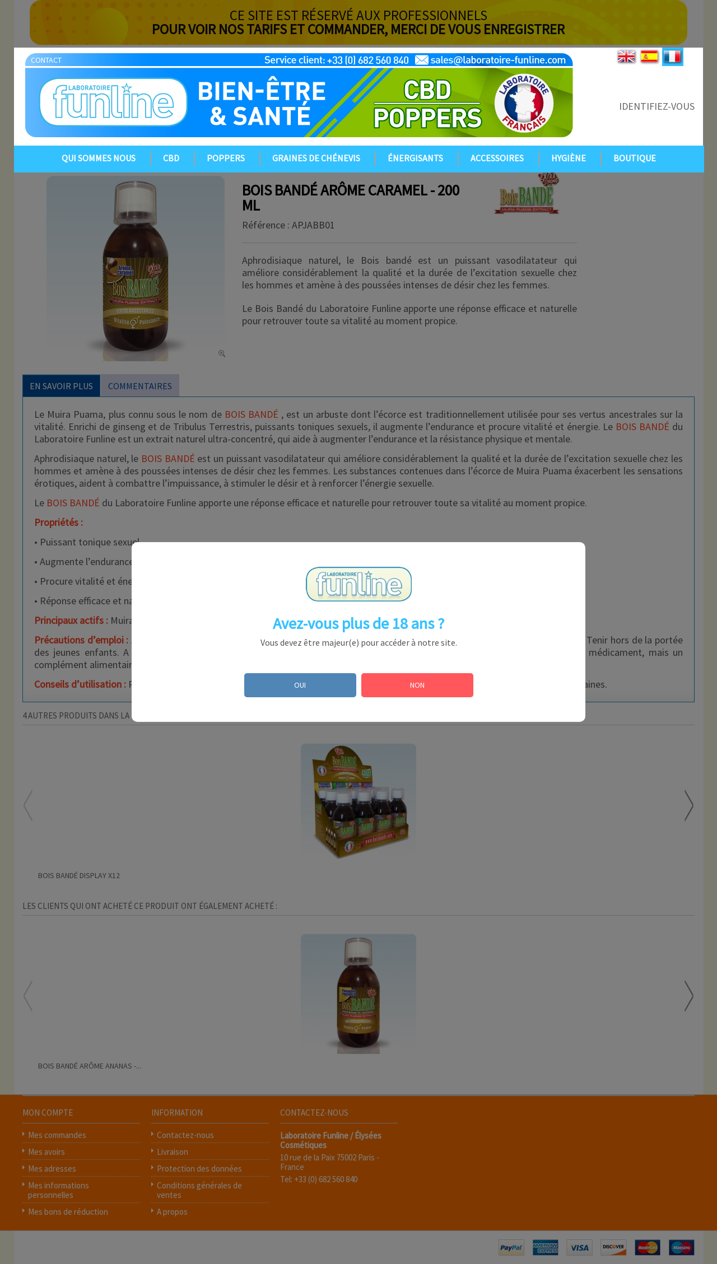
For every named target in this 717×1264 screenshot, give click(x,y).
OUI (300, 685)
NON (417, 685)
